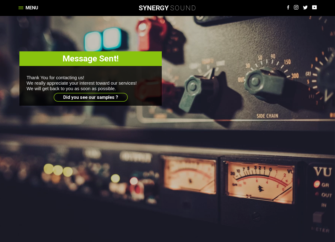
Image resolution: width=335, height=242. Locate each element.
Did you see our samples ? (90, 97)
